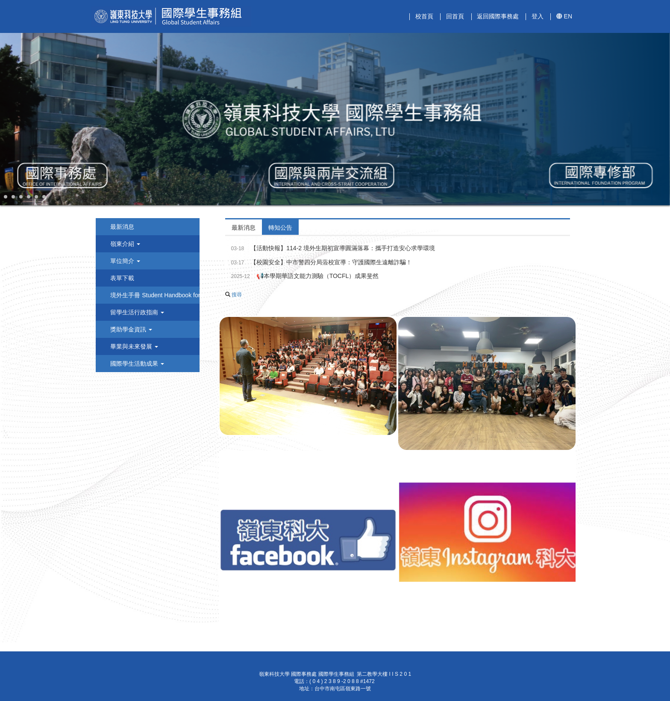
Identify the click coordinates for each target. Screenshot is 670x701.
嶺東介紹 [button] (124, 243)
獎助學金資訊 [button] (130, 329)
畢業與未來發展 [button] (133, 346)
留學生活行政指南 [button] (136, 312)
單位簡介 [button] (124, 260)
